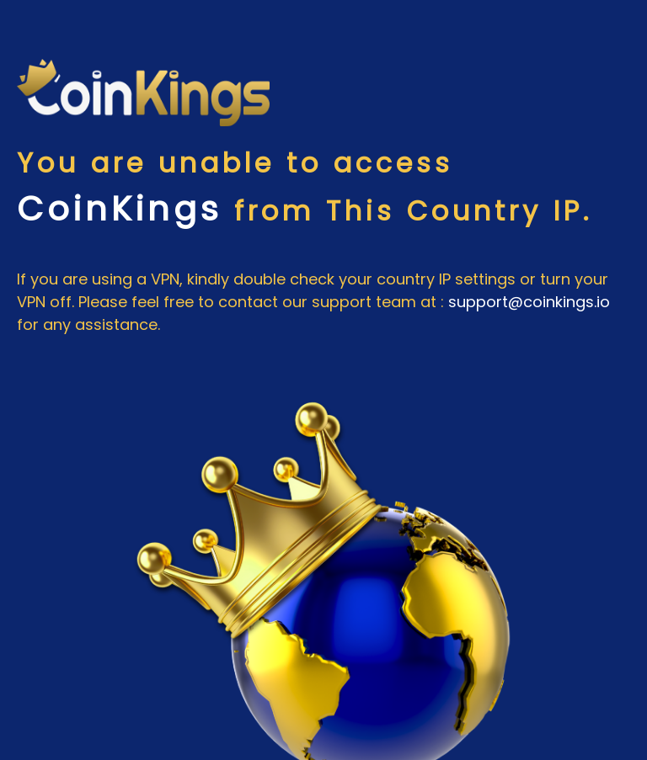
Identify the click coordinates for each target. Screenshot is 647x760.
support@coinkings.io (529, 301)
